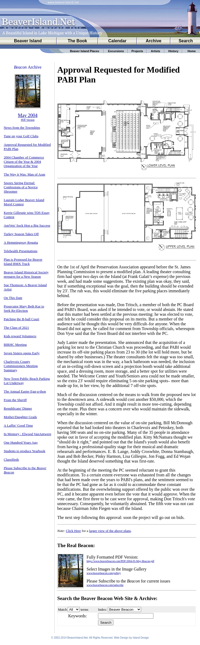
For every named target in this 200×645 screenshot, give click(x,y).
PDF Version (27, 119)
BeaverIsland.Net (77, 638)
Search (186, 41)
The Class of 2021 (16, 328)
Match (62, 609)
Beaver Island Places (84, 51)
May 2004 (28, 115)
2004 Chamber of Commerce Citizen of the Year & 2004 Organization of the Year (24, 161)
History (173, 51)
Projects (137, 51)
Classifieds (11, 459)
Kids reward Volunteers (20, 336)
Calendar (117, 41)
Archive (153, 41)
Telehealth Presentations (21, 251)
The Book (77, 41)
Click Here (73, 531)
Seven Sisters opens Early (22, 353)
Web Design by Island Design (131, 638)
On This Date (13, 298)
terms (84, 609)
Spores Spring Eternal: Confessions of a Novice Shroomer (21, 187)
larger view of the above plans (110, 531)
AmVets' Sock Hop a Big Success (27, 225)
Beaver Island (28, 41)
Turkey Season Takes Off (21, 234)
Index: (102, 609)
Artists (155, 51)
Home (191, 51)
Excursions (116, 51)
